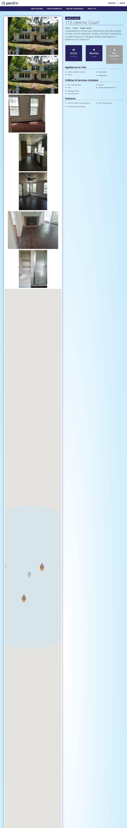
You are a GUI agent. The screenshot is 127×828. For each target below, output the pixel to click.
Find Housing (37, 8)
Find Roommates (54, 8)
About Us (92, 8)
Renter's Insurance (74, 8)
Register (111, 3)
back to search (72, 18)
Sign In (122, 3)
